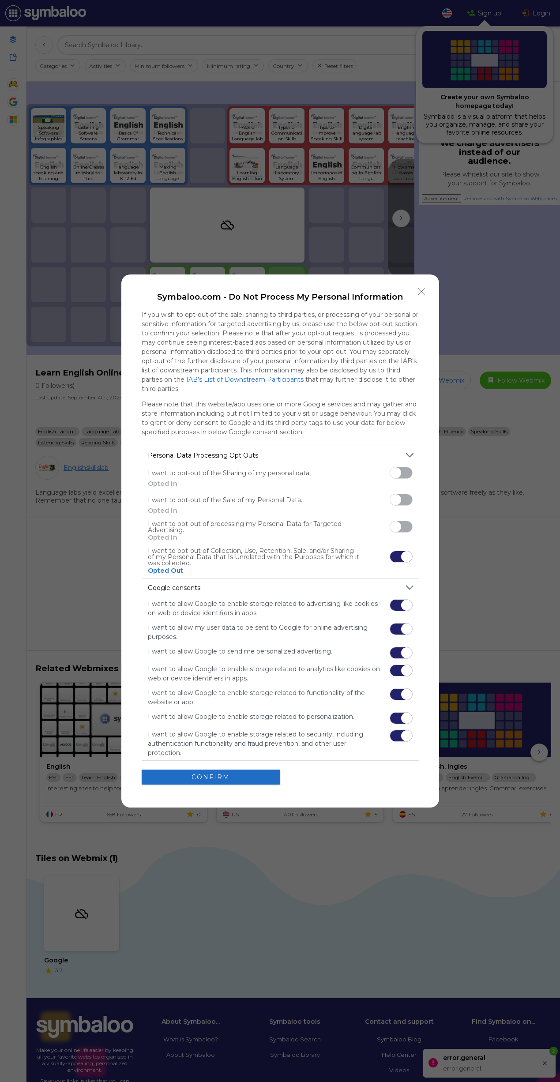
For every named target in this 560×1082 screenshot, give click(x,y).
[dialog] (280, 541)
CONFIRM (211, 777)
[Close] (421, 291)
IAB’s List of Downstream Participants (245, 379)
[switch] (401, 473)
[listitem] (280, 455)
